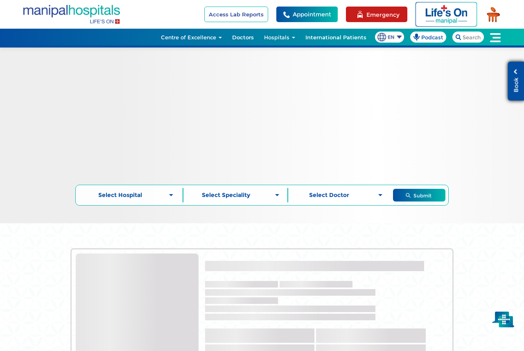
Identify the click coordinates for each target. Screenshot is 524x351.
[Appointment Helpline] (307, 14)
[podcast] (428, 37)
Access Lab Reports (236, 14)
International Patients (335, 37)
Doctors (243, 37)
